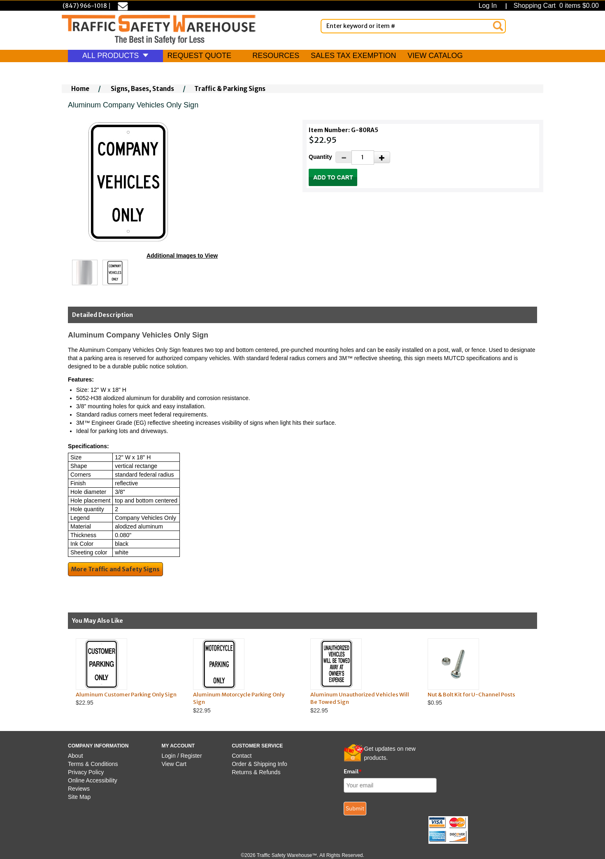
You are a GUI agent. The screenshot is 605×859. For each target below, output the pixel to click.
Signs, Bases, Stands (142, 89)
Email (353, 771)
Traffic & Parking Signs (229, 89)
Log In (489, 5)
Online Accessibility (92, 780)
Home (80, 89)
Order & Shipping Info (259, 764)
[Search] (498, 26)
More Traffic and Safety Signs (115, 569)
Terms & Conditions (93, 764)
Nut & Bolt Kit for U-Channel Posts (471, 694)
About (75, 755)
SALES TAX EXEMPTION (353, 55)
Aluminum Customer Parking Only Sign (126, 694)
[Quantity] (362, 157)
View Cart (174, 764)
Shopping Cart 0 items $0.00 (555, 5)
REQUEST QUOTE (199, 55)
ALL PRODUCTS (115, 55)
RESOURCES (275, 55)
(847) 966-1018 (85, 5)
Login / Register (182, 755)
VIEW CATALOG (435, 55)
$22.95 (126, 672)
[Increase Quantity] (382, 157)
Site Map (79, 797)
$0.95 (478, 672)
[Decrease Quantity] (343, 157)
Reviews (79, 788)
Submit (355, 808)
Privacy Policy (86, 772)
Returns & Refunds (256, 772)
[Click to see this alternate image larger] (85, 272)
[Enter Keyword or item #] (413, 26)
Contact (241, 755)
